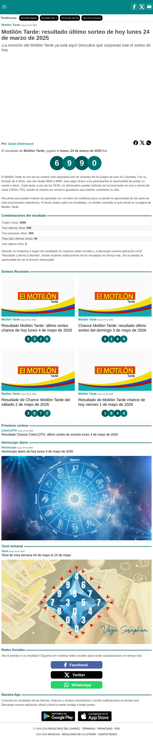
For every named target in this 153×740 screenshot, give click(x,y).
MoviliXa (54, 734)
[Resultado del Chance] (51, 7)
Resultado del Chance (64, 728)
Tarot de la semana (92, 18)
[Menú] (3, 5)
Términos (88, 728)
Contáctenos (107, 734)
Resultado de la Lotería (79, 734)
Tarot (4, 551)
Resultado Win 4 (49, 18)
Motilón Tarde (10, 24)
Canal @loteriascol (20, 143)
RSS (117, 728)
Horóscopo (8, 447)
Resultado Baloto (29, 18)
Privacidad (105, 728)
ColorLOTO (9, 430)
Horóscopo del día (70, 18)
